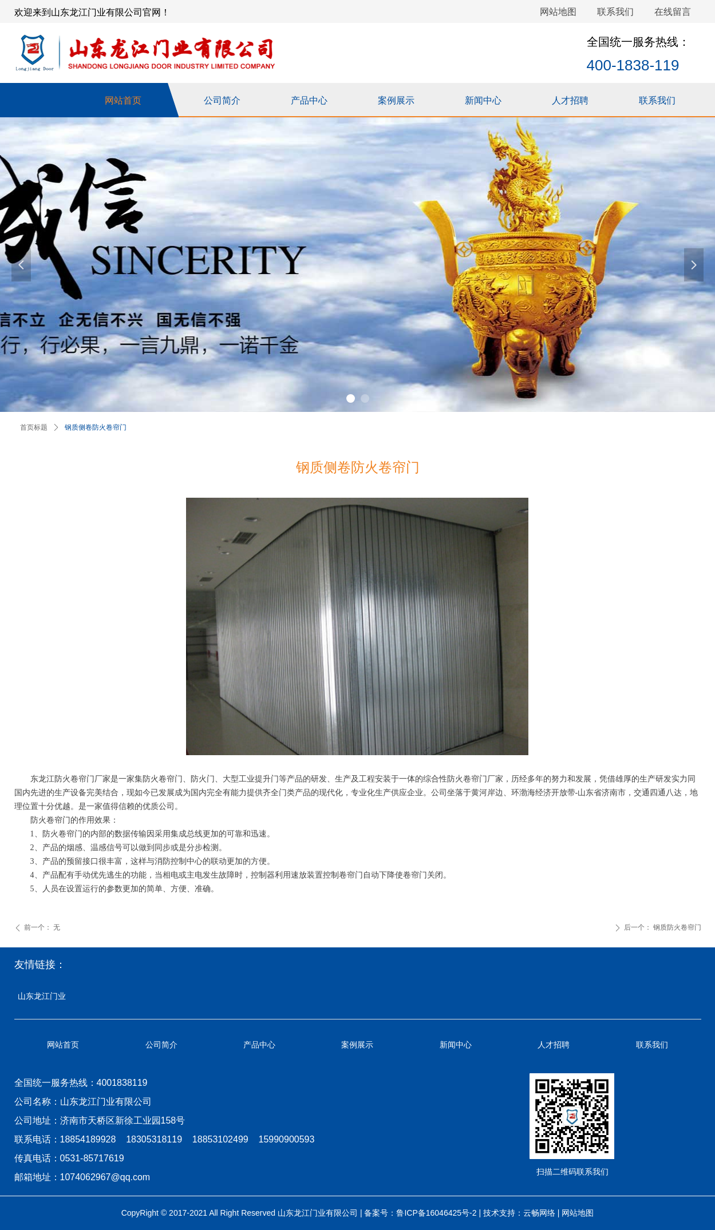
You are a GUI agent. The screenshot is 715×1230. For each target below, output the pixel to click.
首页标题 (34, 427)
